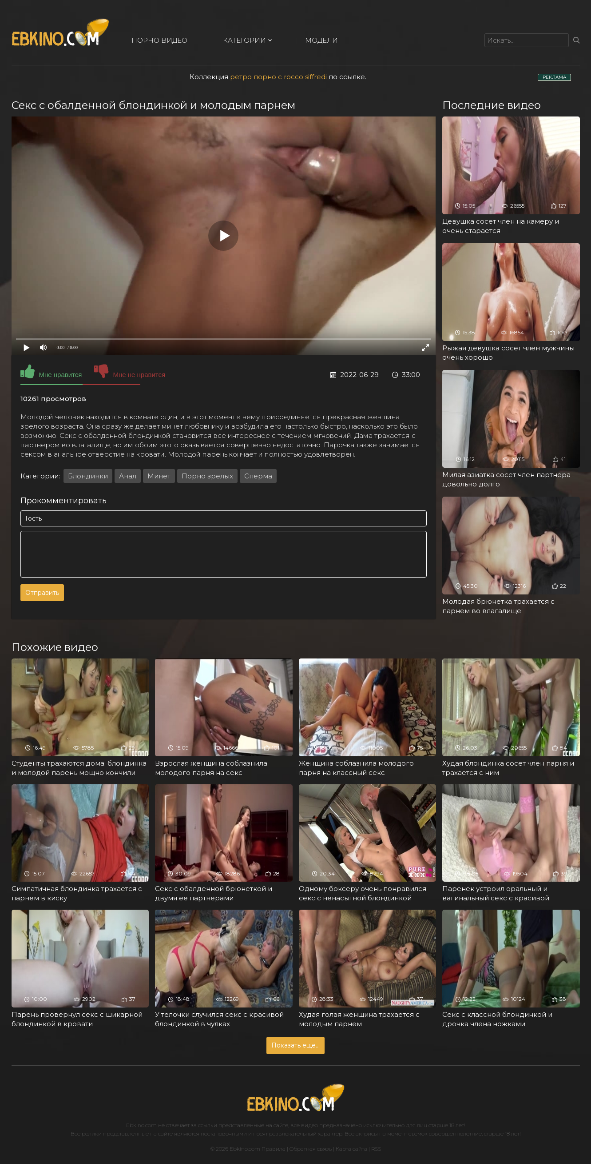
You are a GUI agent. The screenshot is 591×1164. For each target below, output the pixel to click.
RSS (376, 1148)
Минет (159, 476)
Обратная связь (311, 1148)
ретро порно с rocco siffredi (278, 76)
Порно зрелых (207, 476)
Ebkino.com (141, 1125)
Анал (127, 476)
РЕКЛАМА (554, 77)
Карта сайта (351, 1148)
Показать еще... (295, 1045)
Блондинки (88, 476)
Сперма (258, 476)
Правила (274, 1148)
